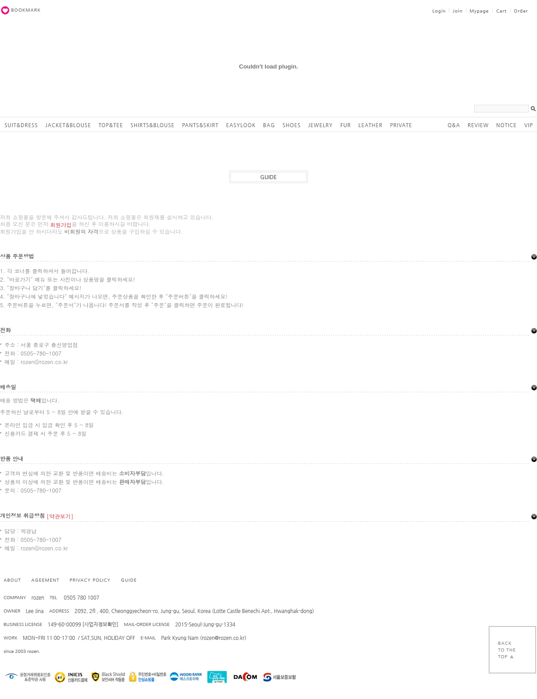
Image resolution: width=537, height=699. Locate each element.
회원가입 (61, 224)
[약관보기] (60, 516)
